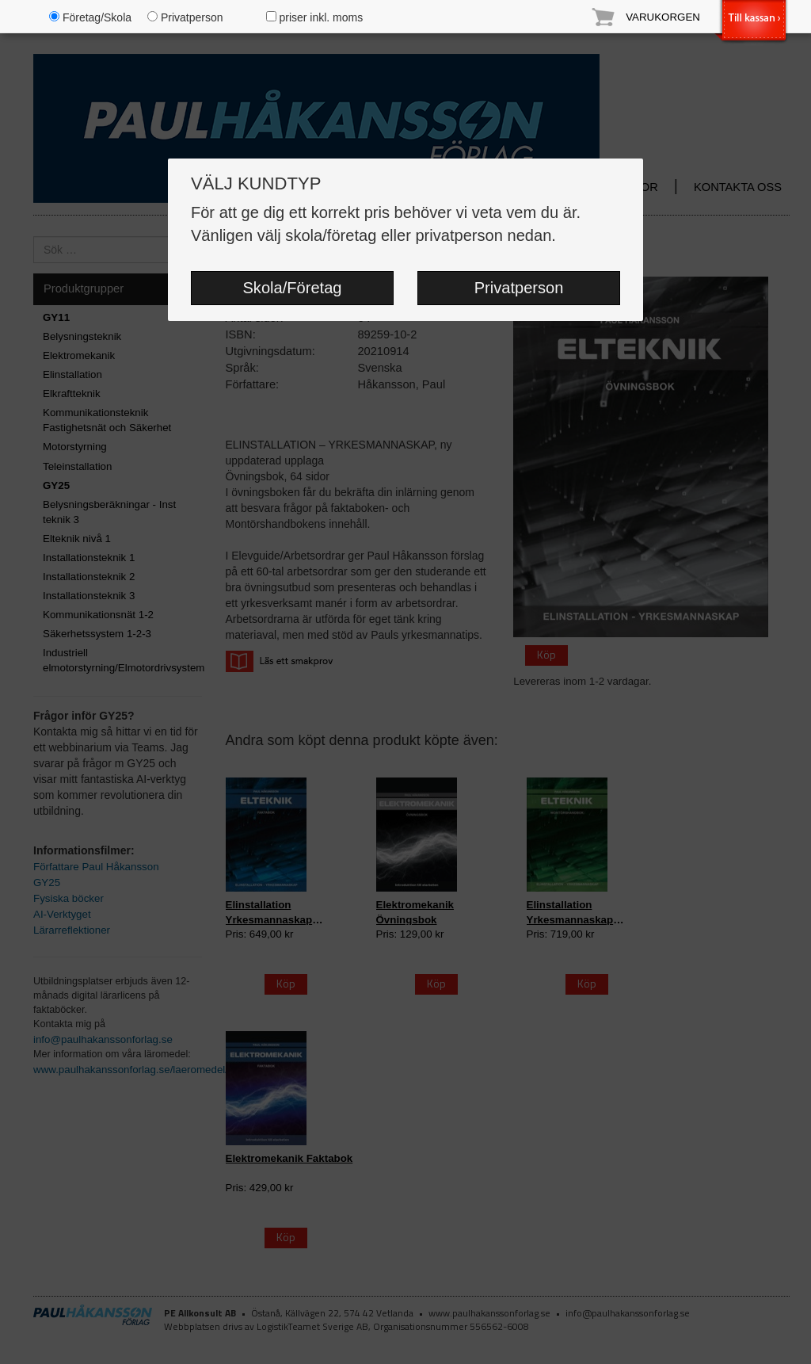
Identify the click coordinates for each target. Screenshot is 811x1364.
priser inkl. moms (315, 17)
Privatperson (519, 287)
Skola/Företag (291, 287)
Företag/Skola (90, 17)
